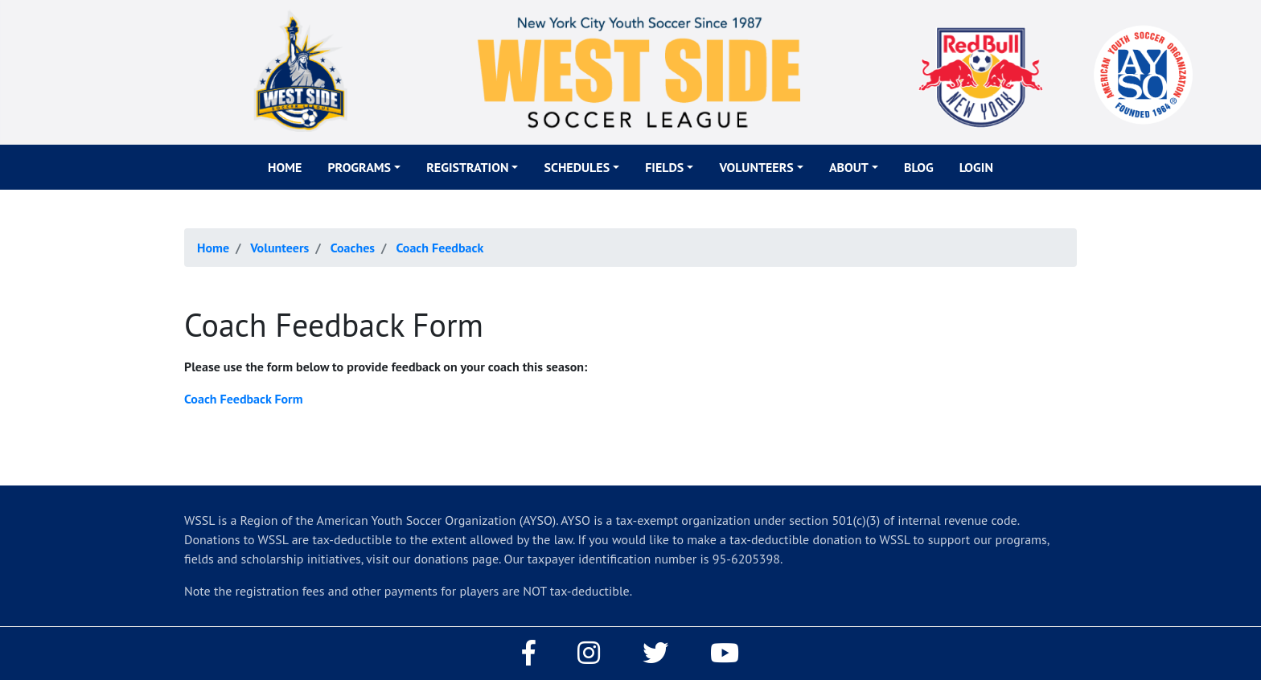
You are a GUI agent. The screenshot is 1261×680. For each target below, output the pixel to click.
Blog (919, 167)
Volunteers (756, 167)
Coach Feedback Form (243, 399)
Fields (664, 167)
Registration (467, 167)
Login (976, 167)
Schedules (577, 167)
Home (285, 167)
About (849, 167)
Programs (359, 167)
